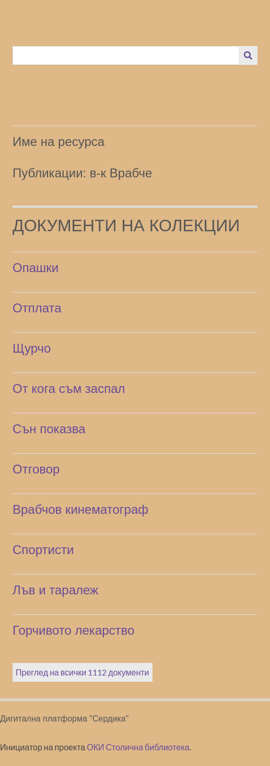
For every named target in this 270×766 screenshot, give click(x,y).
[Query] (126, 55)
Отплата (37, 308)
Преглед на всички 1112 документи (82, 672)
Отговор (36, 469)
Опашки (35, 268)
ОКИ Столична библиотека (138, 747)
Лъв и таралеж (55, 590)
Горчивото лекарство (73, 630)
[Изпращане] (248, 55)
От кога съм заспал (69, 388)
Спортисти (43, 550)
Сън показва (49, 429)
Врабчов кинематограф (80, 509)
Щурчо (32, 348)
